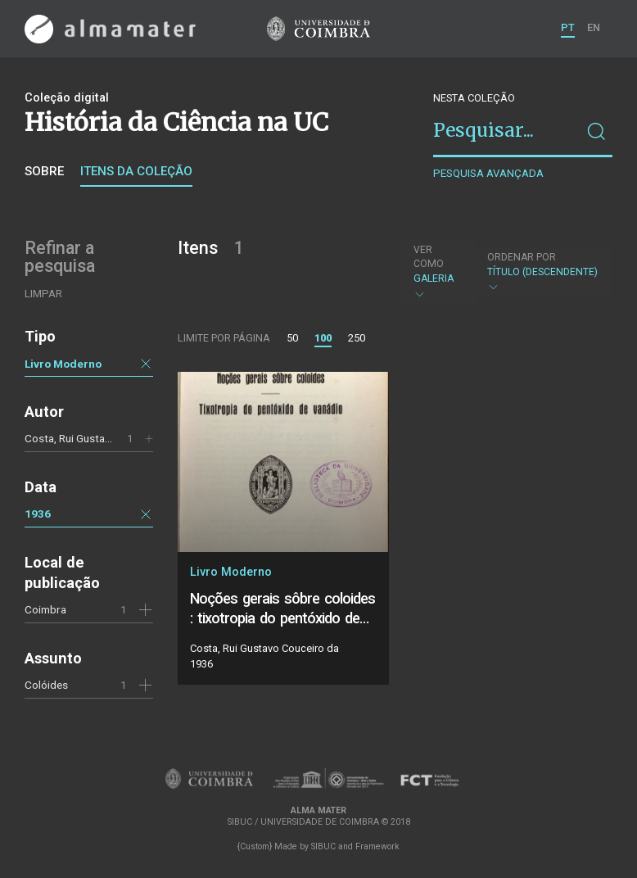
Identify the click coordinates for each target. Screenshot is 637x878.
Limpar (43, 293)
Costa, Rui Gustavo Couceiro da (101, 438)
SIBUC (323, 846)
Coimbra (45, 609)
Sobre (44, 171)
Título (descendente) (542, 272)
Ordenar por (521, 257)
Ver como (428, 256)
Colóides (46, 684)
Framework (377, 846)
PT (568, 27)
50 (292, 338)
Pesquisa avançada (488, 173)
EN (593, 27)
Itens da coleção (136, 171)
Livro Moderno (63, 363)
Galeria (436, 272)
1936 (38, 513)
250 (356, 338)
